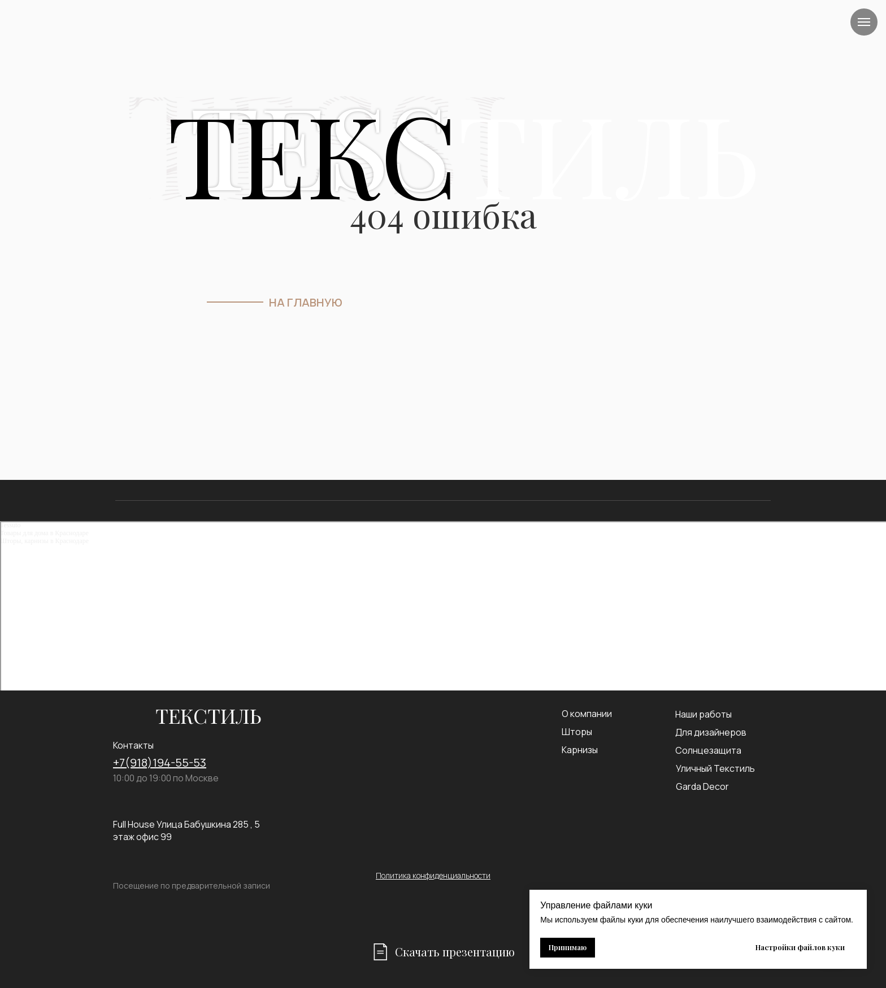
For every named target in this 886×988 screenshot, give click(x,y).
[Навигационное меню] (864, 22)
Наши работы (703, 714)
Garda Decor (702, 786)
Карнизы (580, 750)
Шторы (577, 731)
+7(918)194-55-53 (159, 762)
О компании (587, 713)
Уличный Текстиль (715, 768)
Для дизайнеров (710, 732)
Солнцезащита (708, 750)
